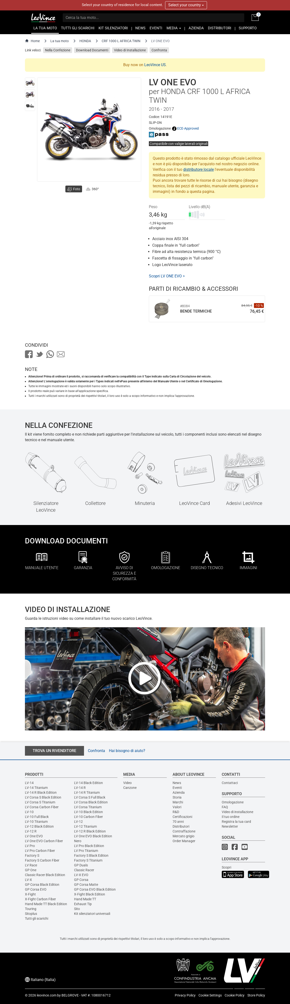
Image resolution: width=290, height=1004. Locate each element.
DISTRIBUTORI (219, 28)
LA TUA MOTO (45, 28)
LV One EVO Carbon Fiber (44, 841)
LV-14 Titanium (36, 788)
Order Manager (184, 841)
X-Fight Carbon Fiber (40, 899)
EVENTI (156, 28)
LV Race (31, 865)
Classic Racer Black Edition (45, 875)
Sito (77, 909)
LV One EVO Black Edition (93, 836)
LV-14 (29, 783)
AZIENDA (196, 28)
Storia (177, 797)
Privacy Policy (185, 995)
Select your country (186, 5)
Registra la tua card (236, 822)
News (177, 783)
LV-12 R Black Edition (90, 831)
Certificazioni (182, 817)
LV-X (28, 880)
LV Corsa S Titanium (40, 802)
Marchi (178, 802)
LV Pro (30, 846)
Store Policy (256, 995)
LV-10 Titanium (36, 822)
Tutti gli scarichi (36, 918)
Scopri (226, 867)
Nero (77, 841)
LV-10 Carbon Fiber (88, 817)
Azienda (179, 792)
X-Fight (30, 894)
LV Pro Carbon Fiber (40, 851)
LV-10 (29, 812)
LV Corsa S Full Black (89, 797)
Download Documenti (92, 50)
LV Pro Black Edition (89, 846)
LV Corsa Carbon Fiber (42, 807)
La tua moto (59, 41)
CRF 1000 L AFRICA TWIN (121, 41)
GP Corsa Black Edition (42, 884)
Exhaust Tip (83, 904)
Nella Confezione (57, 50)
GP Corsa (81, 880)
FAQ (225, 807)
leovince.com (46, 995)
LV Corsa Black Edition (91, 802)
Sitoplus (31, 914)
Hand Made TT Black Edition (46, 904)
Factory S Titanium (88, 860)
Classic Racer (84, 870)
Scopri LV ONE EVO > (167, 276)
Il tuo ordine (230, 817)
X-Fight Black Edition (89, 894)
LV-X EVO (81, 875)
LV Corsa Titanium (88, 807)
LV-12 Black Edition (39, 826)
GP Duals (81, 865)
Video (127, 783)
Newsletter (230, 826)
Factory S (32, 855)
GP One (30, 870)
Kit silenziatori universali (92, 914)
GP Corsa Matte (86, 884)
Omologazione (233, 802)
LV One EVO (34, 836)
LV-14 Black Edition (88, 783)
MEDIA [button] (174, 28)
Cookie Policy (234, 995)
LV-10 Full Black (37, 817)
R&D (176, 812)
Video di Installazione (130, 50)
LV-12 (78, 822)
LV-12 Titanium (85, 826)
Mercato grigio (183, 836)
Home (32, 41)
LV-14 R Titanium (87, 792)
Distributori (181, 826)
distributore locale (198, 169)
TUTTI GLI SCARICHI (77, 28)
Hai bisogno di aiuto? (127, 750)
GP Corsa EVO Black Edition (95, 889)
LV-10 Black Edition (88, 812)
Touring (30, 909)
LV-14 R (80, 788)
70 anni (178, 822)
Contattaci (230, 783)
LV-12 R (31, 831)
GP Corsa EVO (35, 889)
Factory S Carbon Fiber (42, 860)
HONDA (85, 41)
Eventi (177, 788)
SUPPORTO (248, 28)
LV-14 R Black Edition (41, 792)
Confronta (159, 50)
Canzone (130, 788)
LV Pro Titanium (86, 851)
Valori (177, 807)
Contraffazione (184, 831)
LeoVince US (155, 65)
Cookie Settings (210, 995)
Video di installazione (237, 812)
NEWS (140, 28)
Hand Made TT (85, 899)
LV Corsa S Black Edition (43, 797)
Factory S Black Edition (91, 855)
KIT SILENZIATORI (113, 28)
